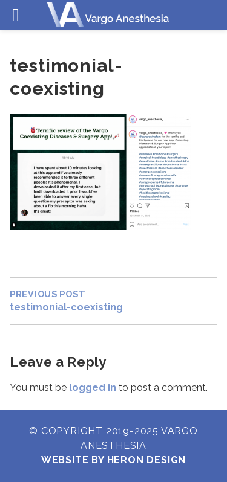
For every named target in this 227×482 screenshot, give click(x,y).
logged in (92, 387)
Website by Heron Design (113, 460)
